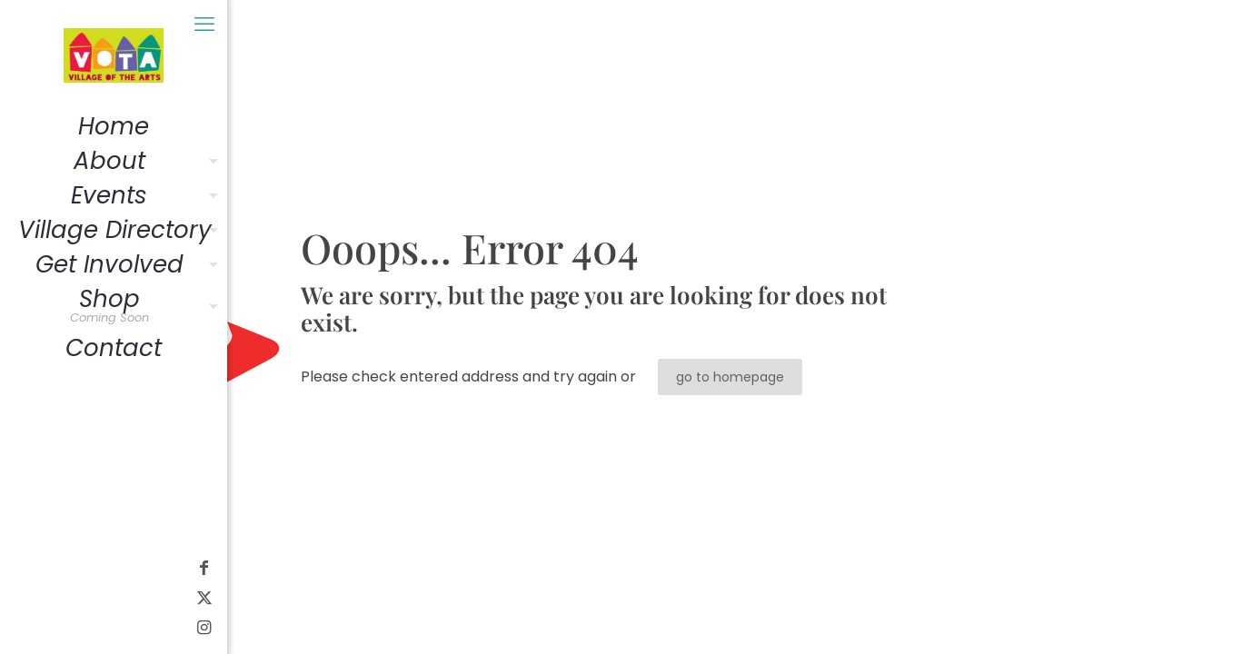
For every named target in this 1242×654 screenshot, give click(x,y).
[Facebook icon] (23, 567)
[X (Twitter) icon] (23, 597)
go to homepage (730, 377)
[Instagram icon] (23, 627)
